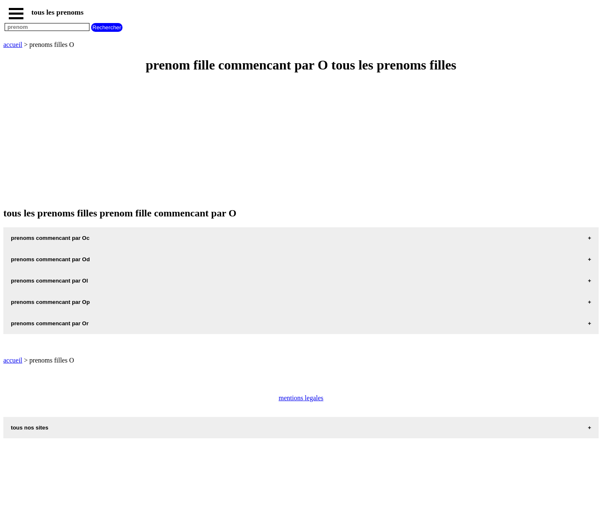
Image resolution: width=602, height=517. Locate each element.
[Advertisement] (254, 140)
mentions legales (300, 397)
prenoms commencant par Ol (49, 281)
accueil (12, 44)
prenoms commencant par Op (50, 302)
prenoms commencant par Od (50, 259)
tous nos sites (29, 427)
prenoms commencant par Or (50, 323)
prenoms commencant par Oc (50, 238)
